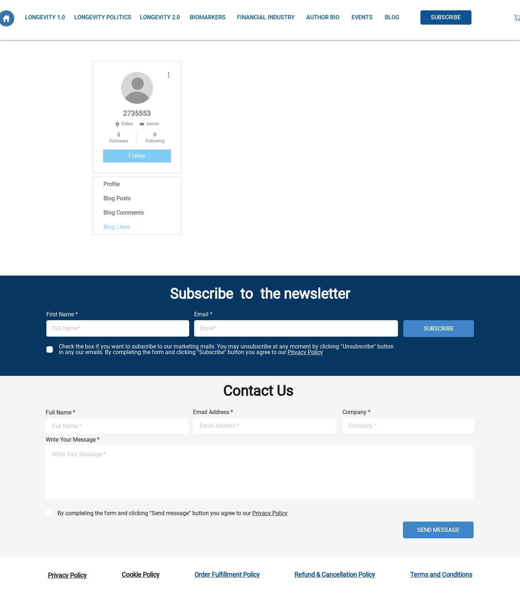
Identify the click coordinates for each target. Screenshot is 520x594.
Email (201, 314)
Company (354, 412)
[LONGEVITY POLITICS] (103, 17)
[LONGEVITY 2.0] (160, 17)
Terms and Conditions (441, 574)
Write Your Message (71, 440)
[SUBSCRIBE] (445, 17)
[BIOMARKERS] (207, 17)
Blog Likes (117, 226)
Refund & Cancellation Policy (334, 574)
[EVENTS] (362, 17)
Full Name (58, 413)
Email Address (211, 412)
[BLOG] (392, 17)
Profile (112, 184)
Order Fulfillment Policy (227, 574)
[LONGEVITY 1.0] (45, 17)
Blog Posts (117, 198)
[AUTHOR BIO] (323, 17)
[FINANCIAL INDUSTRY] (266, 17)
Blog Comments (124, 212)
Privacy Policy (67, 575)
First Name (60, 314)
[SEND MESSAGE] (438, 530)
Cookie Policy (141, 574)
